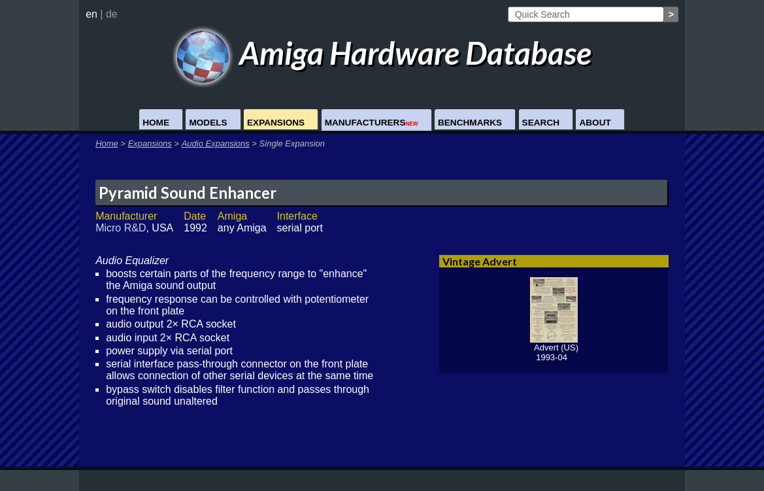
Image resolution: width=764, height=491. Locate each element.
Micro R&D (120, 227)
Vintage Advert (479, 261)
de (112, 14)
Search (540, 122)
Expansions (276, 122)
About (594, 122)
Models (208, 122)
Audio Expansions (216, 143)
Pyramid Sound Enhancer (187, 192)
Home (155, 122)
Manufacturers (371, 122)
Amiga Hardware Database (382, 52)
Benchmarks (470, 122)
